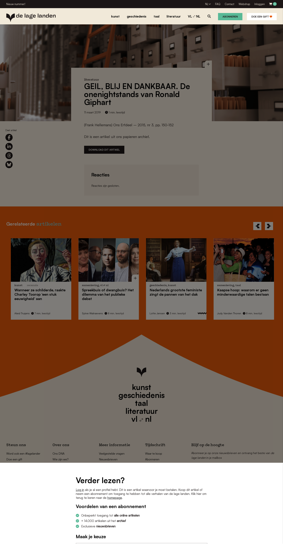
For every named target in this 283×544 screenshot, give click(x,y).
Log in (80, 490)
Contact (229, 4)
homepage (114, 498)
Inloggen (259, 4)
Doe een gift (261, 16)
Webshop (244, 4)
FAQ (217, 4)
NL (206, 4)
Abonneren (230, 16)
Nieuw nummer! (15, 4)
